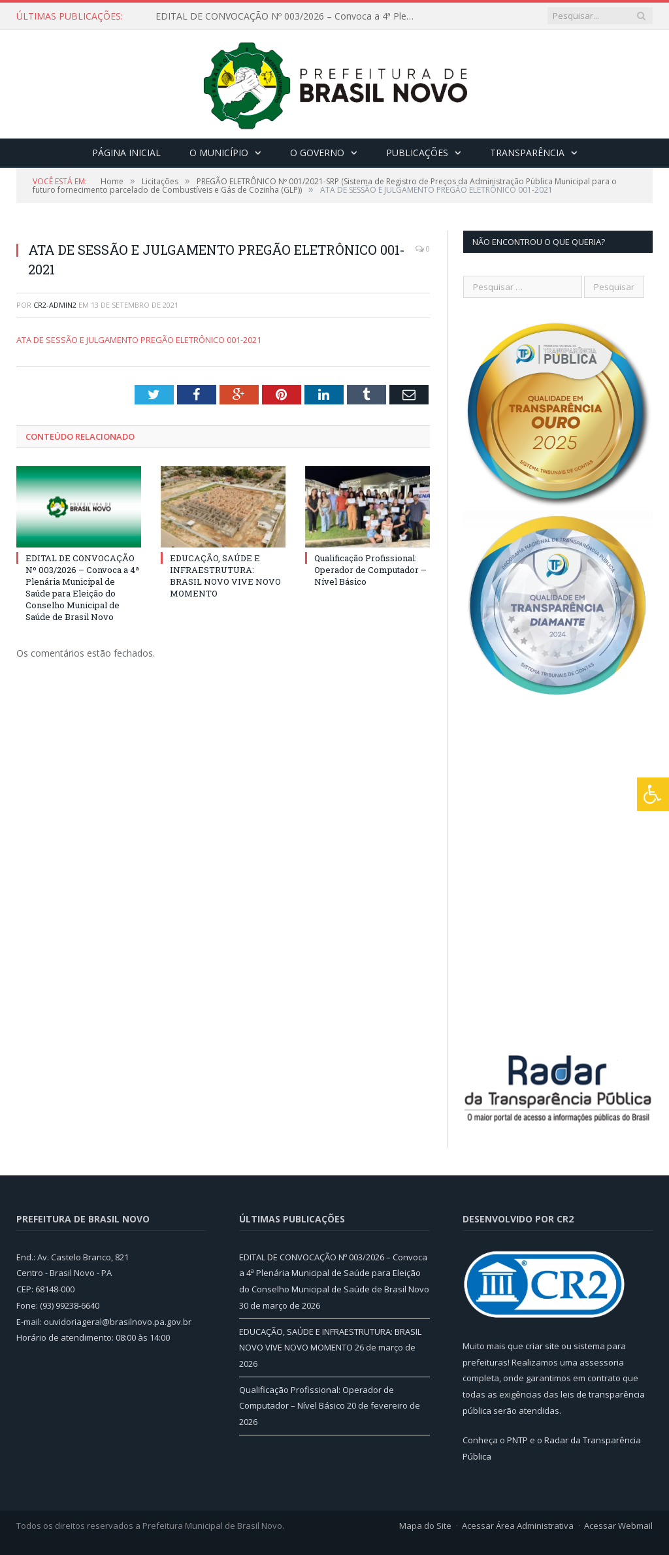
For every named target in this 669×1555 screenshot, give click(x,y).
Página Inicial (126, 152)
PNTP (517, 1440)
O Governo (317, 152)
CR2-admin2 (54, 305)
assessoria (601, 1362)
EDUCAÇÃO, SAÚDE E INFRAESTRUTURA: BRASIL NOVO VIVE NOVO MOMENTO (225, 576)
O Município (218, 152)
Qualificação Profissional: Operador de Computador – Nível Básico (370, 569)
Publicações (417, 152)
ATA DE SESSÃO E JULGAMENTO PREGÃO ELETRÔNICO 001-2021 (138, 340)
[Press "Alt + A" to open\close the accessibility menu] (653, 794)
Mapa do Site (425, 1525)
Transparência (527, 152)
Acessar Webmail (618, 1525)
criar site (542, 1346)
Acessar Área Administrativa (518, 1525)
